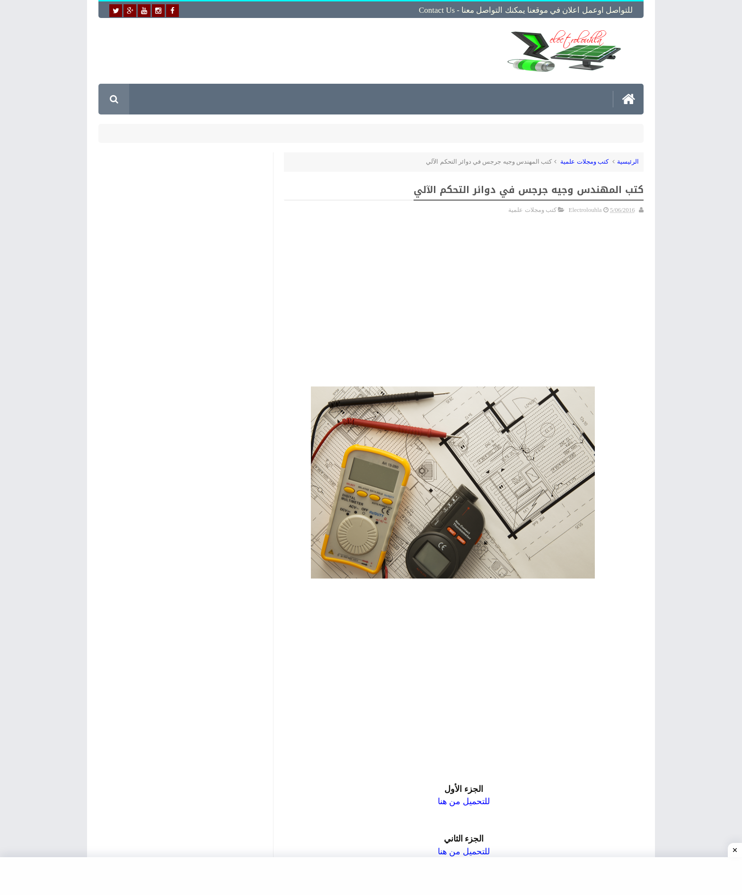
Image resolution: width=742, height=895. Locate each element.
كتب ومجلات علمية (584, 161)
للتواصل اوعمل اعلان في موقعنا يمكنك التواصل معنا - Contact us (526, 10)
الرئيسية (628, 161)
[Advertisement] (297, 50)
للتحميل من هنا (464, 851)
